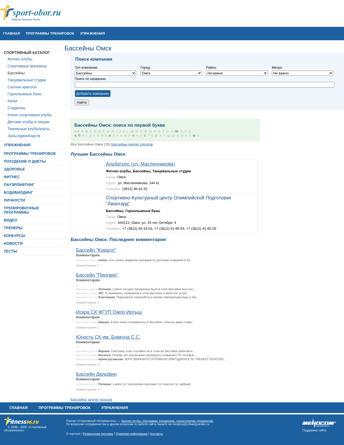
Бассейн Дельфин (96, 374)
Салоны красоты (22, 87)
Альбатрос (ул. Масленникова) (140, 164)
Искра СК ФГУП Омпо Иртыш (109, 312)
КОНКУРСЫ (14, 236)
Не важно (171, 73)
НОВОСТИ (13, 243)
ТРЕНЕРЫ (13, 228)
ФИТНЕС (12, 177)
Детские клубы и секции (28, 122)
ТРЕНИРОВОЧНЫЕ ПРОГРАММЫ (21, 210)
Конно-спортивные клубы (30, 115)
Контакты (156, 433)
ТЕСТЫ (10, 251)
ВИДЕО (10, 220)
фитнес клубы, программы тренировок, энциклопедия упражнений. (167, 420)
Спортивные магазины (27, 66)
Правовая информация (132, 433)
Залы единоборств (24, 136)
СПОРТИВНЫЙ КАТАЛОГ (27, 52)
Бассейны (16, 73)
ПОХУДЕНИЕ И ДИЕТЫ (25, 161)
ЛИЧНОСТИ (14, 200)
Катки (12, 101)
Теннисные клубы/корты (29, 129)
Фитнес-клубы (20, 59)
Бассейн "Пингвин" (97, 275)
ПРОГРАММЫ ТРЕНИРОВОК (50, 33)
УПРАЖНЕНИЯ (92, 33)
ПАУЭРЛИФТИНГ (19, 185)
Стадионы (16, 108)
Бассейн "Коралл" (96, 250)
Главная (11, 33)
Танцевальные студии (27, 80)
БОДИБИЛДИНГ (18, 192)
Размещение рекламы (98, 433)
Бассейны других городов (132, 144)
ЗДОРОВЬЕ (14, 169)
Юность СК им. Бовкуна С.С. (108, 337)
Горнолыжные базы (24, 94)
